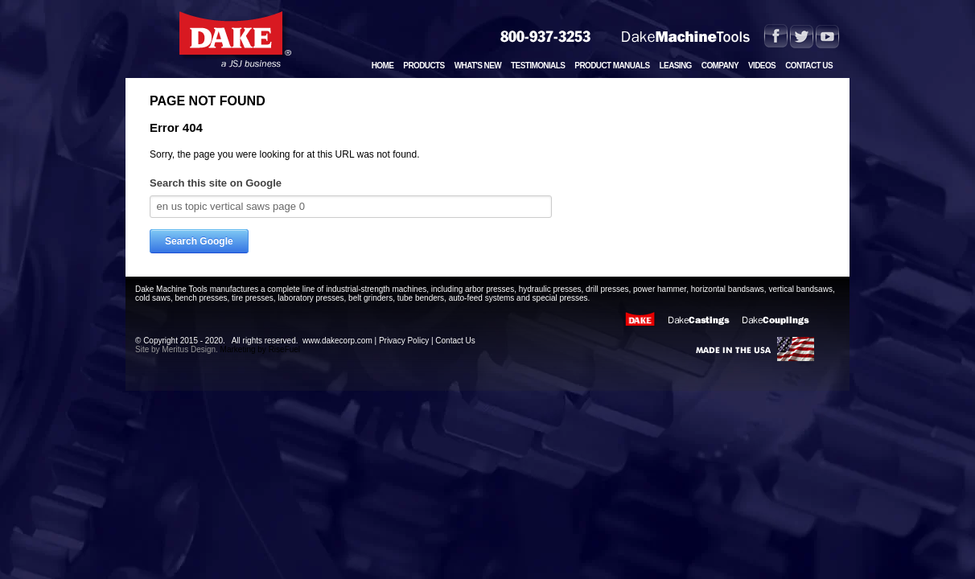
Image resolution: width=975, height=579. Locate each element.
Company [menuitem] (719, 65)
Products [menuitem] (423, 65)
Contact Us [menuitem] (809, 65)
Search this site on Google (216, 183)
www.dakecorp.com (337, 340)
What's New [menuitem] (478, 65)
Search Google (199, 241)
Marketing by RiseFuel (259, 349)
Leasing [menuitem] (676, 65)
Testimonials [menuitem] (538, 65)
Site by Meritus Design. (176, 349)
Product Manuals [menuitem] (611, 65)
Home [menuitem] (383, 65)
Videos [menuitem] (761, 65)
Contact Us (455, 340)
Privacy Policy (404, 340)
